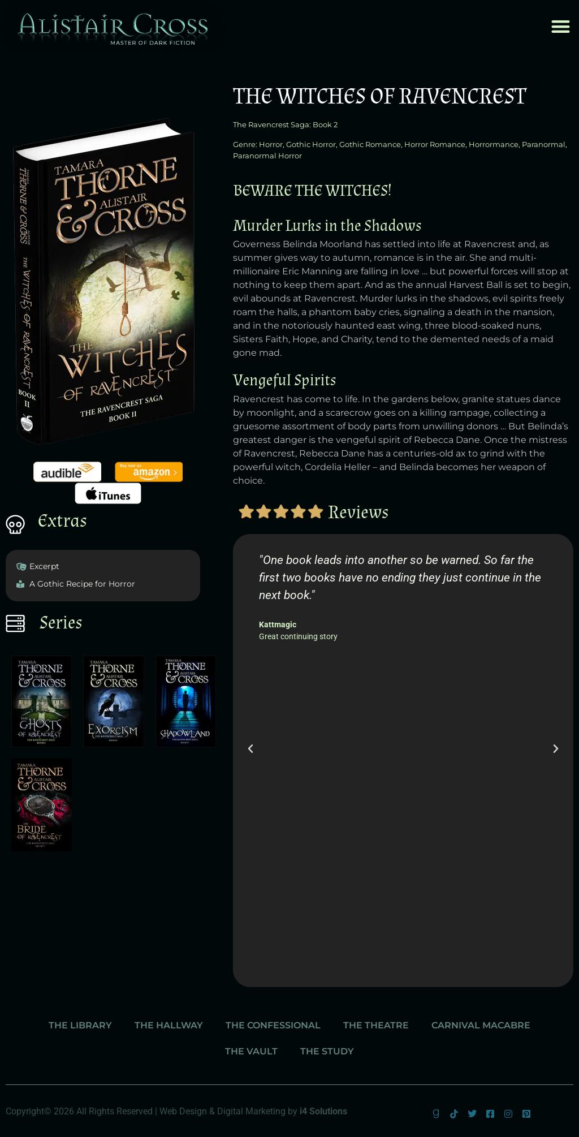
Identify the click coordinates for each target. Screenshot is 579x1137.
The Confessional (273, 1025)
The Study (327, 1051)
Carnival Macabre (480, 1025)
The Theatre (376, 1025)
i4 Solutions (323, 1111)
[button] (561, 26)
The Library (80, 1025)
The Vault (251, 1051)
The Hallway (169, 1025)
